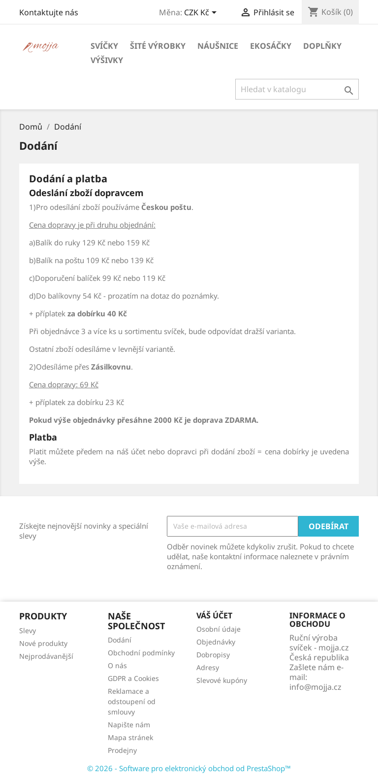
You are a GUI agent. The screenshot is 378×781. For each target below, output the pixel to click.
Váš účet (214, 615)
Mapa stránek (130, 737)
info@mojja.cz (315, 686)
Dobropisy (213, 654)
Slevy (27, 630)
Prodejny (122, 750)
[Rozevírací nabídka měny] (202, 13)
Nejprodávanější (46, 656)
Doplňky (322, 45)
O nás (117, 665)
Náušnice (217, 45)
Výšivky (107, 60)
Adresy (207, 667)
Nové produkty (43, 643)
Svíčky (104, 45)
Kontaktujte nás (48, 12)
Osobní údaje (218, 629)
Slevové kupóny (221, 680)
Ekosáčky (270, 45)
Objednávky (215, 641)
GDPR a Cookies (133, 678)
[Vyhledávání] (297, 89)
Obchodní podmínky (141, 652)
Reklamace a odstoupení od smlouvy (132, 701)
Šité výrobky (158, 45)
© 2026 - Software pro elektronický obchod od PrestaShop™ (189, 768)
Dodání (119, 640)
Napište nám (129, 724)
